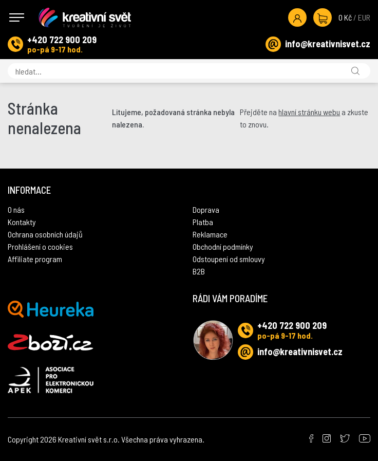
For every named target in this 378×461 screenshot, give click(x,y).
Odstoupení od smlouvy (229, 259)
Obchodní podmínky (223, 246)
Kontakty (22, 222)
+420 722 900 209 (62, 39)
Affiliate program (35, 259)
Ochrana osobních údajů (45, 234)
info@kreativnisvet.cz (327, 43)
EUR (364, 17)
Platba (203, 222)
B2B (199, 271)
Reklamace (210, 234)
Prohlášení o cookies (40, 246)
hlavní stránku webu (309, 112)
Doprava (206, 209)
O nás (16, 209)
